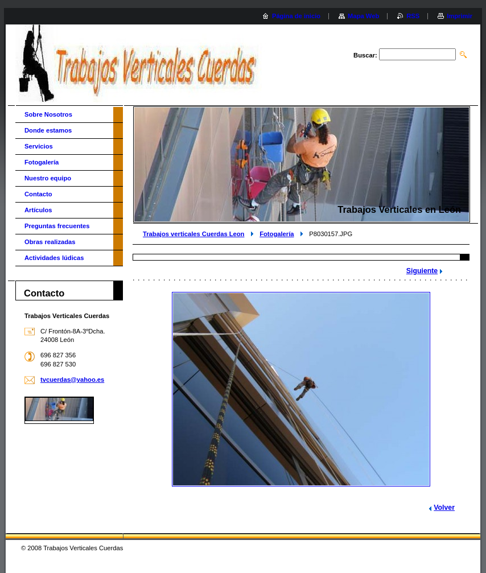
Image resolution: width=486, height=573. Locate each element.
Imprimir (459, 16)
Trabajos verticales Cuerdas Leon (193, 233)
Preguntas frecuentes (56, 225)
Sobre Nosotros (48, 114)
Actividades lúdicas (54, 257)
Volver (444, 508)
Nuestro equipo (47, 178)
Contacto (38, 194)
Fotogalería (277, 233)
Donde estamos (48, 130)
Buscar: (365, 55)
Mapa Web (363, 16)
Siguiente (422, 271)
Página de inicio (296, 16)
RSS (412, 16)
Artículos (38, 210)
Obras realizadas (50, 241)
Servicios (38, 146)
